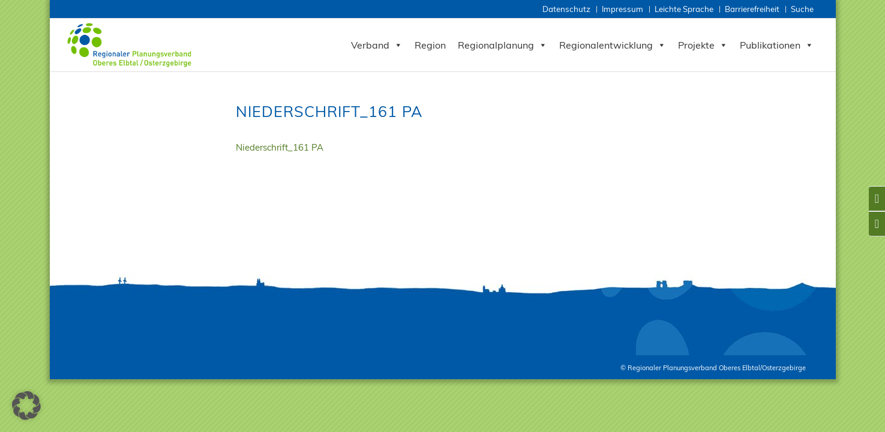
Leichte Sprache (684, 9)
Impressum (622, 9)
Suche (802, 9)
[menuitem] (567, 9)
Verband (377, 45)
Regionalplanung (502, 45)
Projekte (703, 45)
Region (430, 45)
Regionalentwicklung (612, 45)
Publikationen (777, 45)
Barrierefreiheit (752, 9)
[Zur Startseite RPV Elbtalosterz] (131, 45)
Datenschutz (566, 9)
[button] (26, 405)
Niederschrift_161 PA (279, 147)
